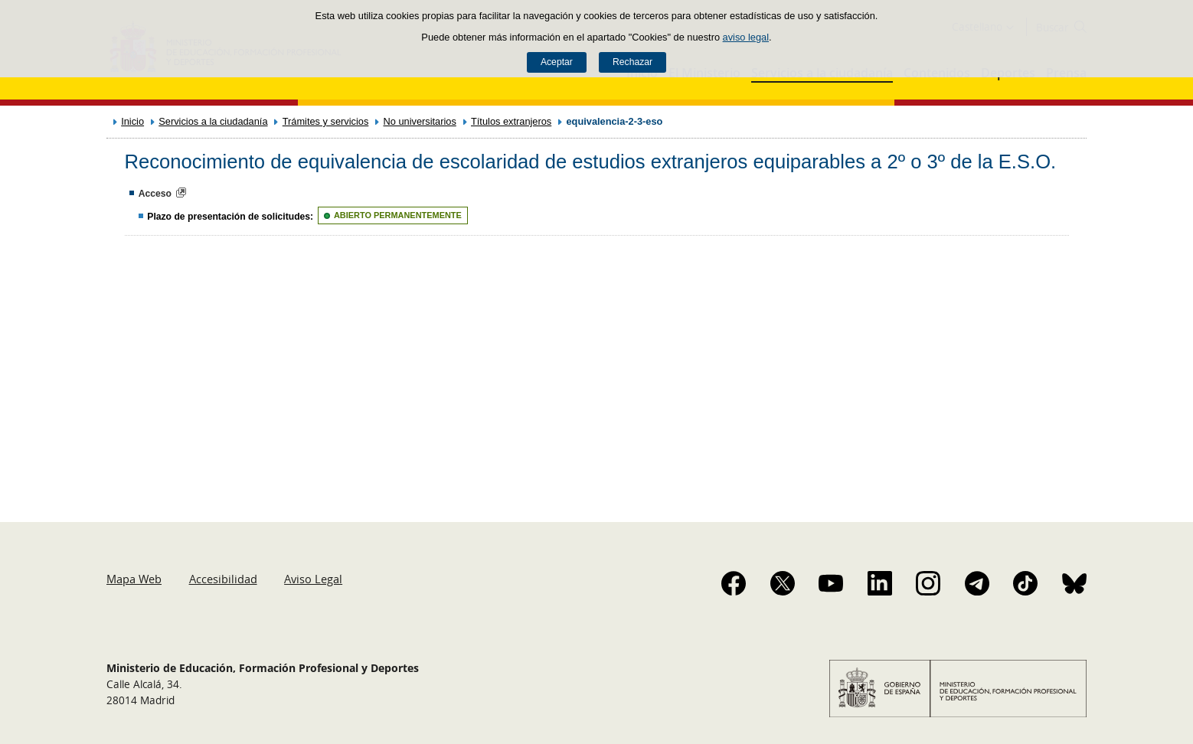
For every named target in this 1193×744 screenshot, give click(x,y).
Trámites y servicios (326, 121)
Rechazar (632, 62)
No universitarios (420, 121)
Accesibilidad (223, 578)
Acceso (155, 193)
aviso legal (746, 37)
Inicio (132, 121)
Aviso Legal (313, 578)
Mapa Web (134, 578)
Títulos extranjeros (511, 121)
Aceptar (557, 62)
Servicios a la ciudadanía (213, 121)
